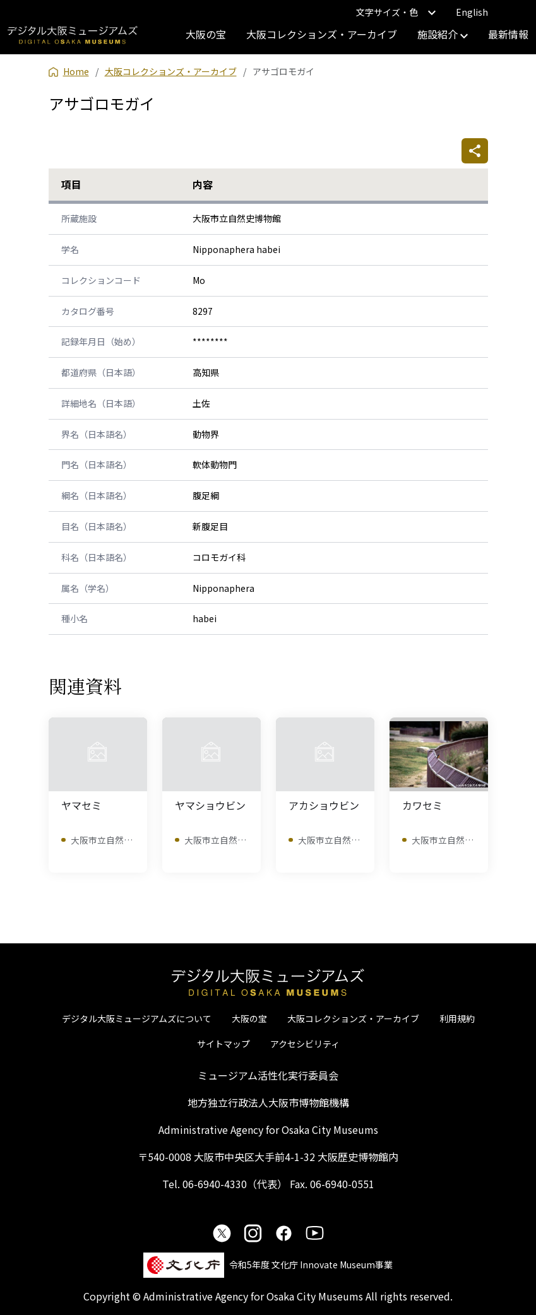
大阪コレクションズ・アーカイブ (321, 34)
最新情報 (508, 34)
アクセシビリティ (305, 1043)
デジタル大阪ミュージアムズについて (136, 1018)
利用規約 (457, 1018)
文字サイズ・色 (396, 12)
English (472, 12)
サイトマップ (223, 1043)
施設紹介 (442, 34)
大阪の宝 (206, 34)
